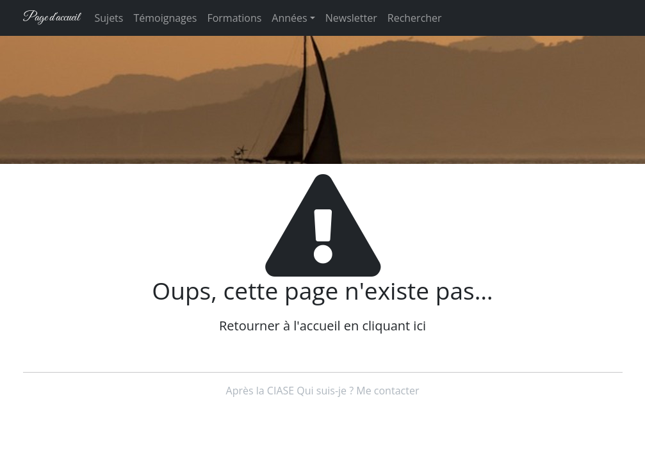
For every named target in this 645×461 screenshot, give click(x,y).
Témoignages (165, 18)
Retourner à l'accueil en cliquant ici (322, 325)
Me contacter (387, 391)
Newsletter (351, 18)
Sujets (109, 18)
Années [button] (289, 18)
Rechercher (415, 18)
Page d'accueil (51, 18)
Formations (234, 18)
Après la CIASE (260, 391)
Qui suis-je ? (325, 391)
